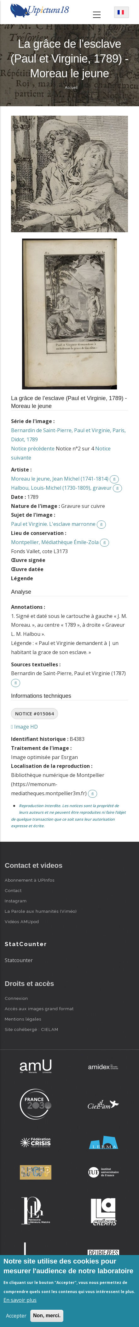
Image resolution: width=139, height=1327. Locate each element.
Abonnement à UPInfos (30, 880)
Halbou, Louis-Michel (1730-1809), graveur (61, 487)
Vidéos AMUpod (22, 921)
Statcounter (19, 960)
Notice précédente (33, 448)
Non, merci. (47, 1315)
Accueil (71, 87)
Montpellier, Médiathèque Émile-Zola (55, 542)
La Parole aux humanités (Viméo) (41, 911)
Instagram (16, 900)
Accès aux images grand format (39, 1008)
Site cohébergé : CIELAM (31, 1029)
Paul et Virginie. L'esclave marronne (53, 523)
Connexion (16, 998)
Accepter (16, 1315)
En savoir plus (20, 1300)
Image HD (24, 726)
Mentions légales (23, 1018)
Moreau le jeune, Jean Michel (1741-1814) (59, 478)
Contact (13, 890)
